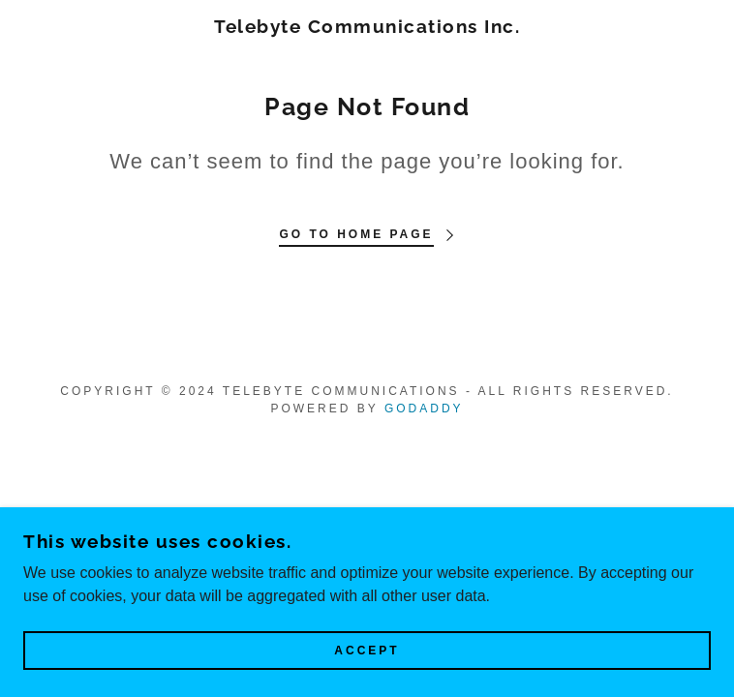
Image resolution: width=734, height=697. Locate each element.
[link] (366, 26)
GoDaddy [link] (424, 408)
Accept (366, 650)
